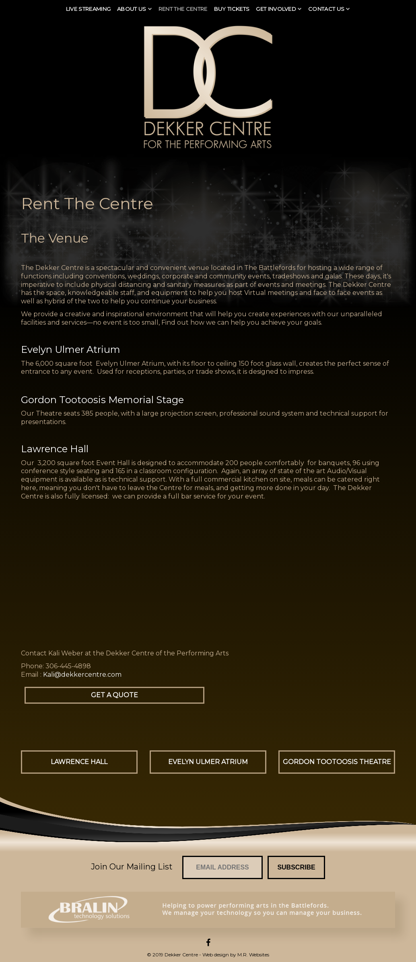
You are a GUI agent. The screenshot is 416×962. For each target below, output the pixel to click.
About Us (131, 9)
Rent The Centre (183, 9)
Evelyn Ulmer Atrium (208, 762)
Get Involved (276, 9)
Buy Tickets (232, 9)
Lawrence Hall (79, 762)
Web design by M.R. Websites (235, 955)
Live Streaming (88, 9)
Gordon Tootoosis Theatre (337, 762)
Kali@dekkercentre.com (82, 674)
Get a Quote (114, 695)
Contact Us (326, 9)
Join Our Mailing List (132, 866)
